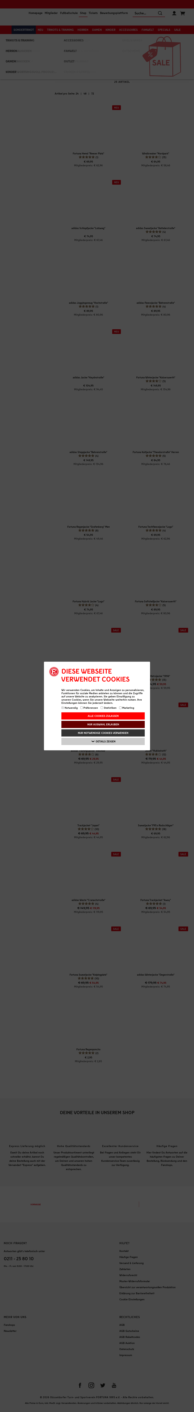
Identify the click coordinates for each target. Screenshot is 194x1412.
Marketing (126, 707)
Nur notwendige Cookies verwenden (103, 732)
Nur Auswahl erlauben (103, 724)
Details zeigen (103, 741)
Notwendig (69, 707)
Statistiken (109, 707)
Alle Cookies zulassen (103, 715)
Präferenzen (89, 707)
